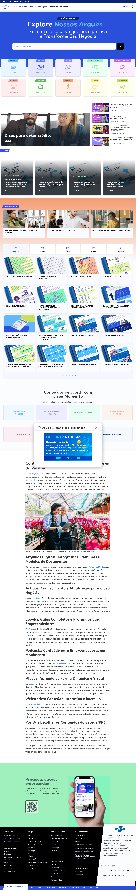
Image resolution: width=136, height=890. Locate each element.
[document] (68, 445)
